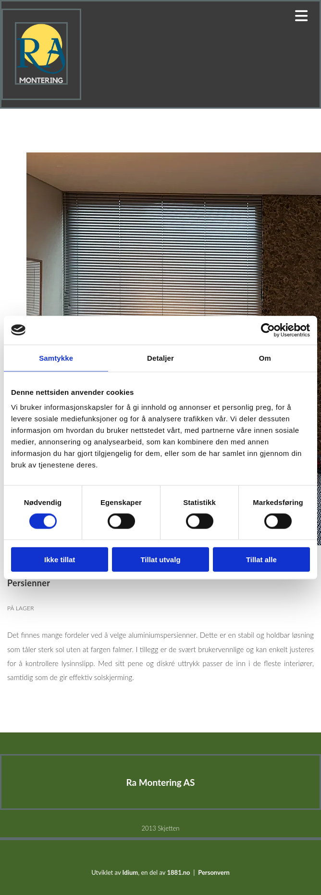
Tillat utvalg (160, 559)
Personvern (214, 872)
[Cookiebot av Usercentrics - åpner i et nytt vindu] (268, 330)
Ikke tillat (59, 559)
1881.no (178, 872)
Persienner (36, 692)
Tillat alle (261, 559)
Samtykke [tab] (56, 357)
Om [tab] (265, 357)
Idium (130, 872)
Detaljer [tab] (160, 357)
